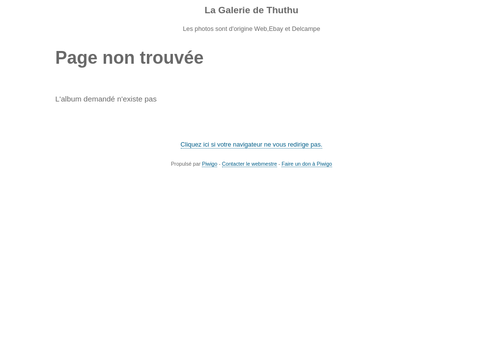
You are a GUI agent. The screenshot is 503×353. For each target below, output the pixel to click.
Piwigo (209, 164)
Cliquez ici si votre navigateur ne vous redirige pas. (252, 144)
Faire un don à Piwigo (306, 164)
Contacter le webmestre (249, 164)
